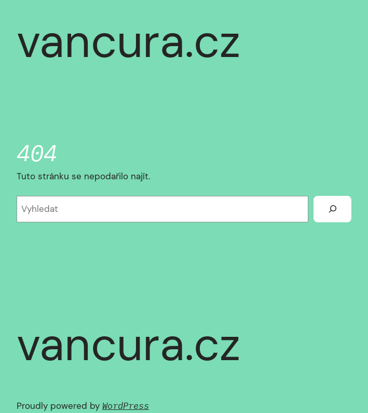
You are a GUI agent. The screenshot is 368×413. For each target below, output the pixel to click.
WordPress (125, 405)
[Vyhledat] (332, 209)
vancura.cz (128, 41)
